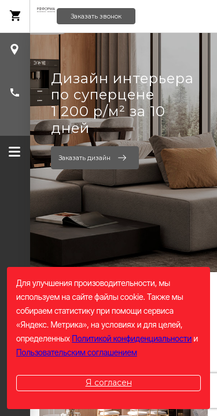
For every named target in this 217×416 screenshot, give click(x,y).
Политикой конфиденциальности (132, 338)
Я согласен (109, 382)
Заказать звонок (96, 16)
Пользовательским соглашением (76, 352)
